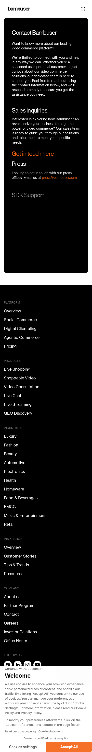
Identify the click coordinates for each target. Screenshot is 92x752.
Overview (12, 311)
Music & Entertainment (25, 516)
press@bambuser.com (59, 180)
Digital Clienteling (20, 329)
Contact (11, 614)
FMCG (10, 507)
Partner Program (19, 606)
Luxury (10, 436)
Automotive (14, 463)
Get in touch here (33, 153)
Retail (9, 524)
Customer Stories (20, 556)
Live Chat (12, 396)
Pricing (10, 346)
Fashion (11, 445)
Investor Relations (20, 632)
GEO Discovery (18, 413)
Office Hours (15, 641)
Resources (13, 574)
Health (10, 480)
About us (12, 597)
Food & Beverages (21, 498)
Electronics (14, 472)
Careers (11, 623)
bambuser (19, 8)
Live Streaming (18, 405)
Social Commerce (20, 320)
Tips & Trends (16, 565)
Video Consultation (21, 387)
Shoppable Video (20, 378)
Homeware (14, 489)
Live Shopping (17, 369)
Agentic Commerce (21, 338)
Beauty (10, 454)
